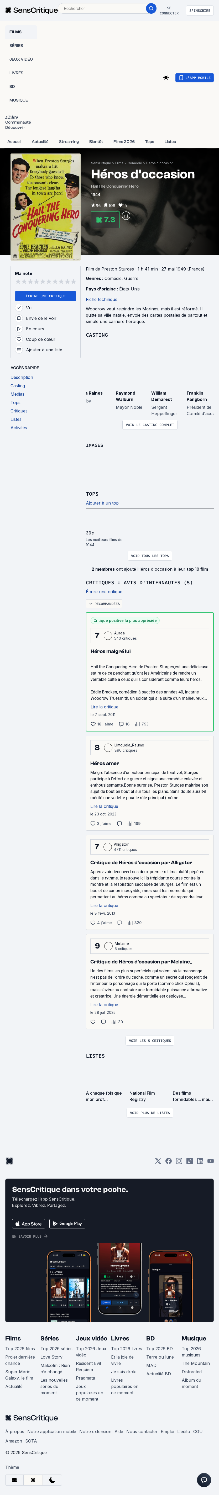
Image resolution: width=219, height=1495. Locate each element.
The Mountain (196, 1362)
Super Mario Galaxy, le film (19, 1374)
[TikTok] (189, 1161)
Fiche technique (101, 299)
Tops (92, 493)
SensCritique (101, 163)
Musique (194, 1337)
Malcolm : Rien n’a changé (55, 1367)
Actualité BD (158, 1372)
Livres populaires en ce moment (124, 1385)
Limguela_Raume (129, 744)
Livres (120, 1337)
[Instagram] (179, 1161)
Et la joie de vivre (122, 1359)
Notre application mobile (51, 1430)
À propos (14, 1430)
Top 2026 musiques (191, 1350)
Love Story (51, 1356)
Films (119, 163)
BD (150, 1337)
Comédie (135, 163)
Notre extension (95, 1430)
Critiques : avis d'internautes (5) (139, 582)
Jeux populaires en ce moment (89, 1392)
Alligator (121, 843)
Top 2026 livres (126, 1347)
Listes (95, 1055)
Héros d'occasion (160, 163)
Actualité (14, 1385)
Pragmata (85, 1377)
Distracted (192, 1370)
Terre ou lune (160, 1356)
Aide (118, 1430)
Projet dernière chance (20, 1359)
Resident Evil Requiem (88, 1365)
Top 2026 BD (159, 1347)
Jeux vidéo (91, 1337)
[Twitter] (158, 1161)
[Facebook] (168, 1161)
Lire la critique (104, 706)
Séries (49, 1337)
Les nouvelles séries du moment (54, 1385)
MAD (151, 1364)
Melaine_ (123, 942)
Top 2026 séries (56, 1347)
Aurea (119, 632)
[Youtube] (210, 1161)
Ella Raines (91, 392)
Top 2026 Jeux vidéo (91, 1350)
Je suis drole (124, 1370)
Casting (97, 334)
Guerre (131, 278)
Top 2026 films (20, 1347)
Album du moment (191, 1382)
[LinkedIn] (200, 1161)
